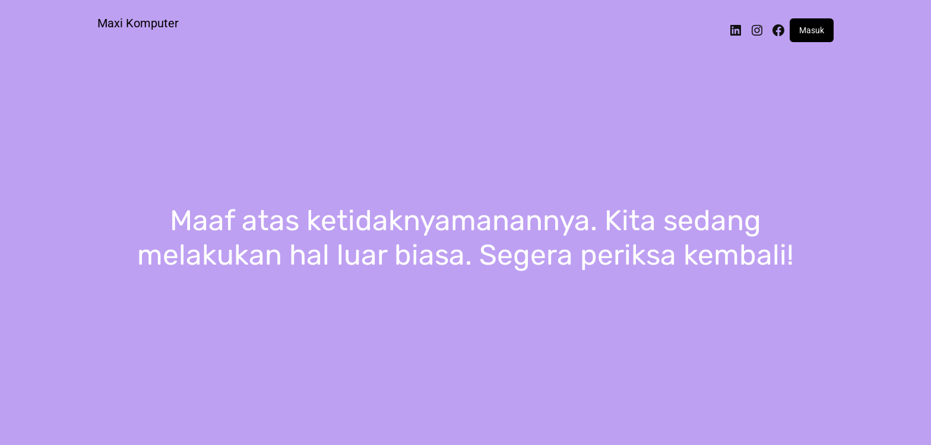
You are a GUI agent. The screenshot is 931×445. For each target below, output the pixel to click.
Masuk (811, 30)
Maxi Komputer (138, 23)
